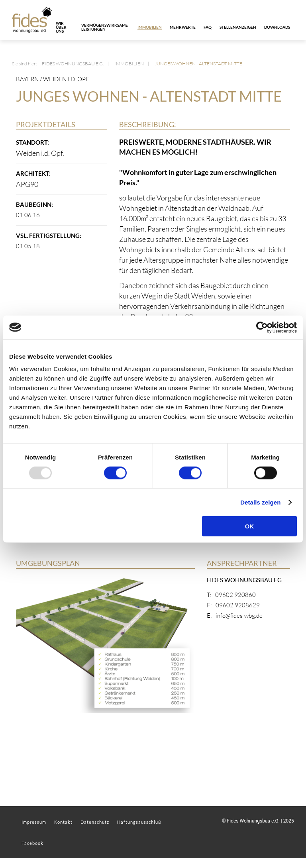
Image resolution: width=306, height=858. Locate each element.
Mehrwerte (183, 27)
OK (249, 526)
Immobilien (149, 27)
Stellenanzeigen (238, 27)
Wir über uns (61, 27)
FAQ (208, 27)
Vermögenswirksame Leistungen (104, 27)
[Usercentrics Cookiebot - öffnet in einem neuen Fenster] (262, 327)
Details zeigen (260, 502)
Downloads (277, 27)
